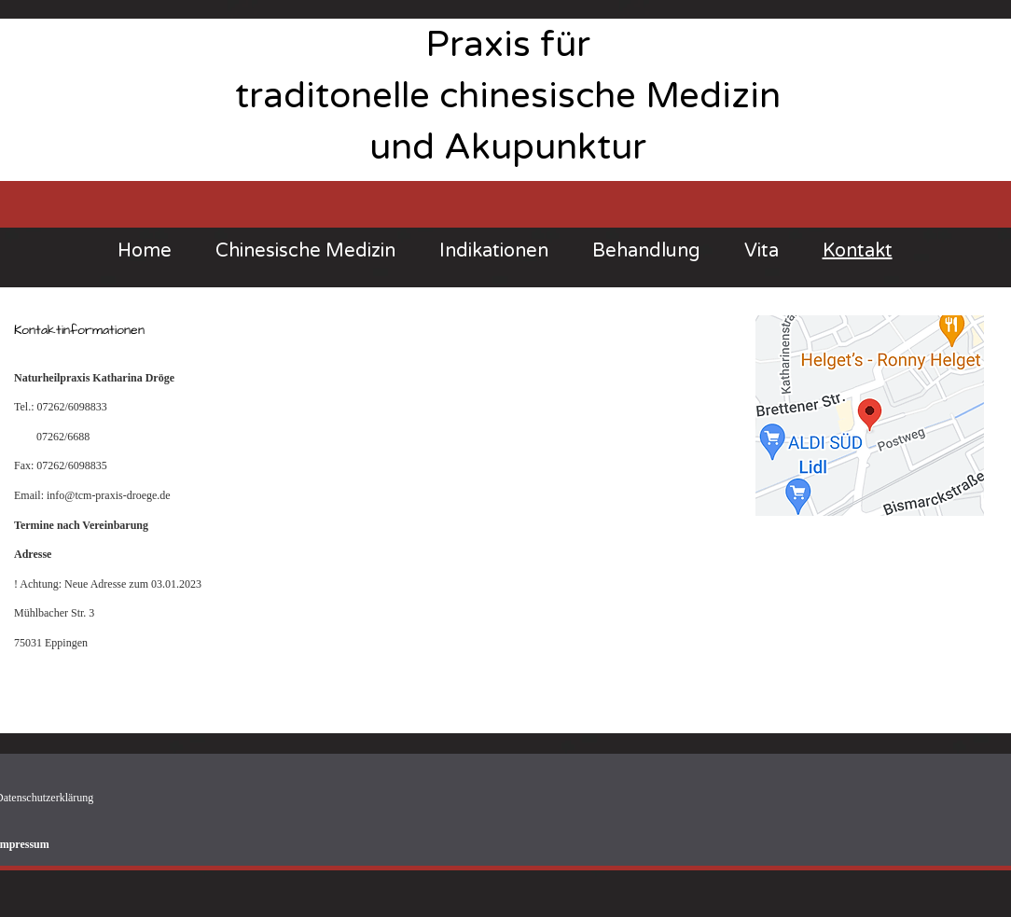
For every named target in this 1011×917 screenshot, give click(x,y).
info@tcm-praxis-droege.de (109, 495)
